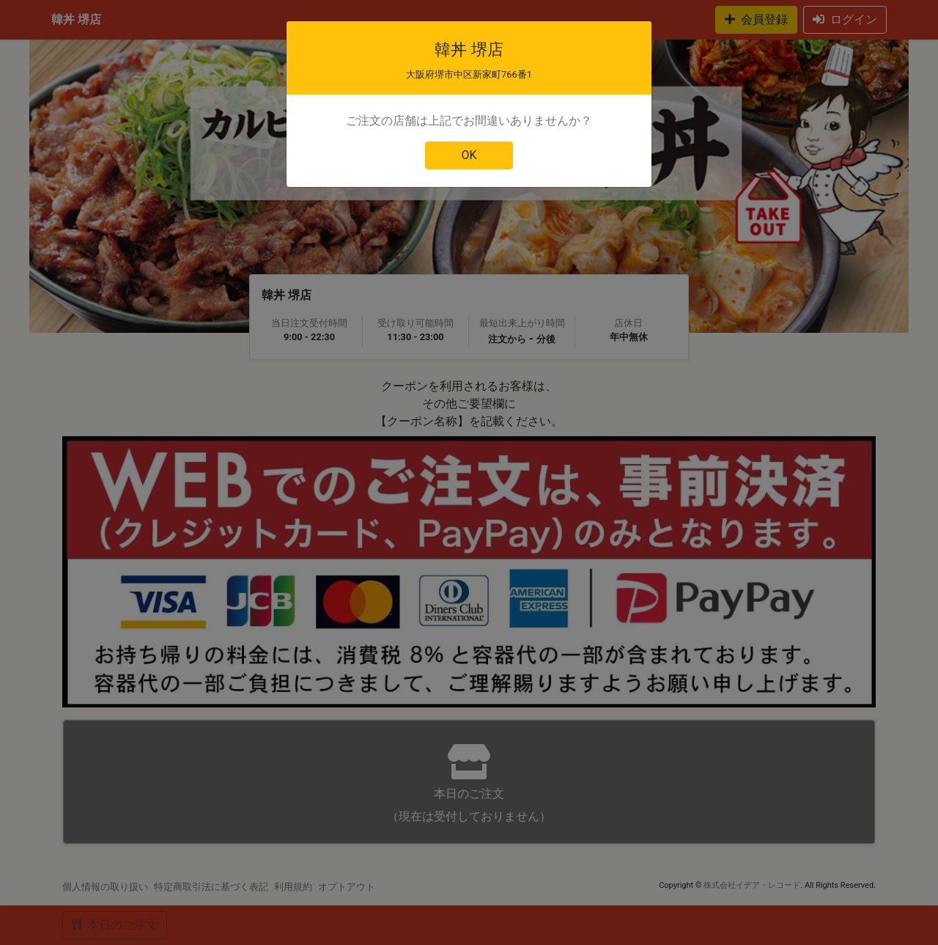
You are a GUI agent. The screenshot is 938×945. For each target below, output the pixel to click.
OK (468, 155)
